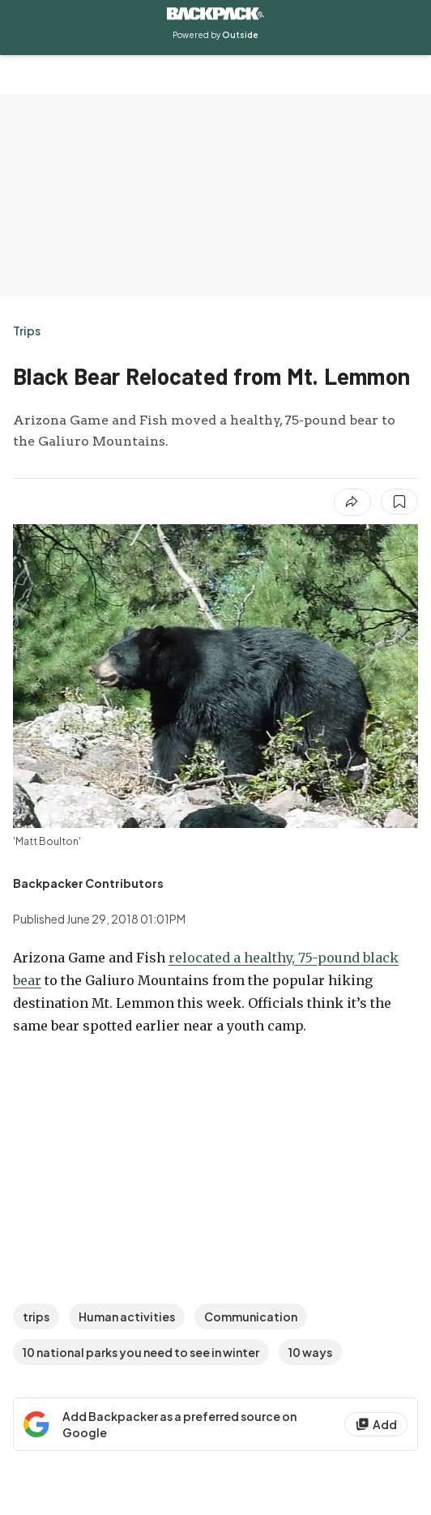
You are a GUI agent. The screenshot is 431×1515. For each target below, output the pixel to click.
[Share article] (352, 502)
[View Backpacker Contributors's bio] (88, 883)
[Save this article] (399, 501)
